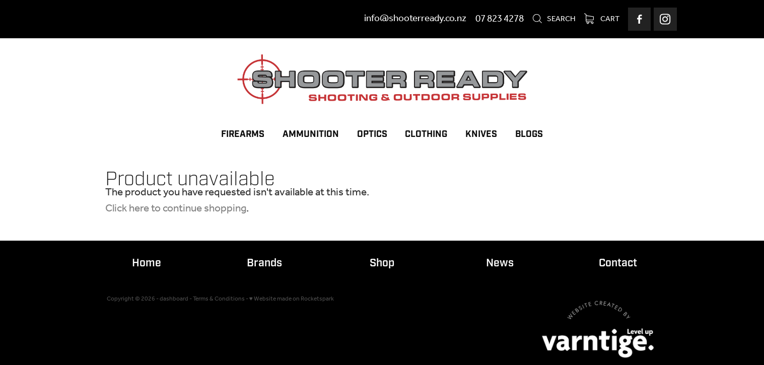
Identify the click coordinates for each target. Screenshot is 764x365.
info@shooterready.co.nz (415, 19)
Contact (618, 263)
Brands (264, 263)
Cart (601, 19)
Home (146, 263)
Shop (382, 263)
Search (553, 19)
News (500, 263)
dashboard (174, 299)
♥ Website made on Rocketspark (291, 299)
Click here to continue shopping (175, 208)
